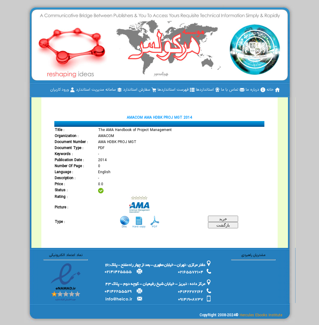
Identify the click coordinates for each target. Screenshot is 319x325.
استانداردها (208, 90)
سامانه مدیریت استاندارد (99, 90)
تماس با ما (232, 90)
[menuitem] (273, 90)
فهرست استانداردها (176, 90)
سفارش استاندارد (139, 90)
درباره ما (255, 90)
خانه (273, 90)
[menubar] (164, 90)
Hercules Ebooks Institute (261, 315)
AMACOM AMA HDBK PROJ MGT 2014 (159, 117)
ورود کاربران (62, 90)
